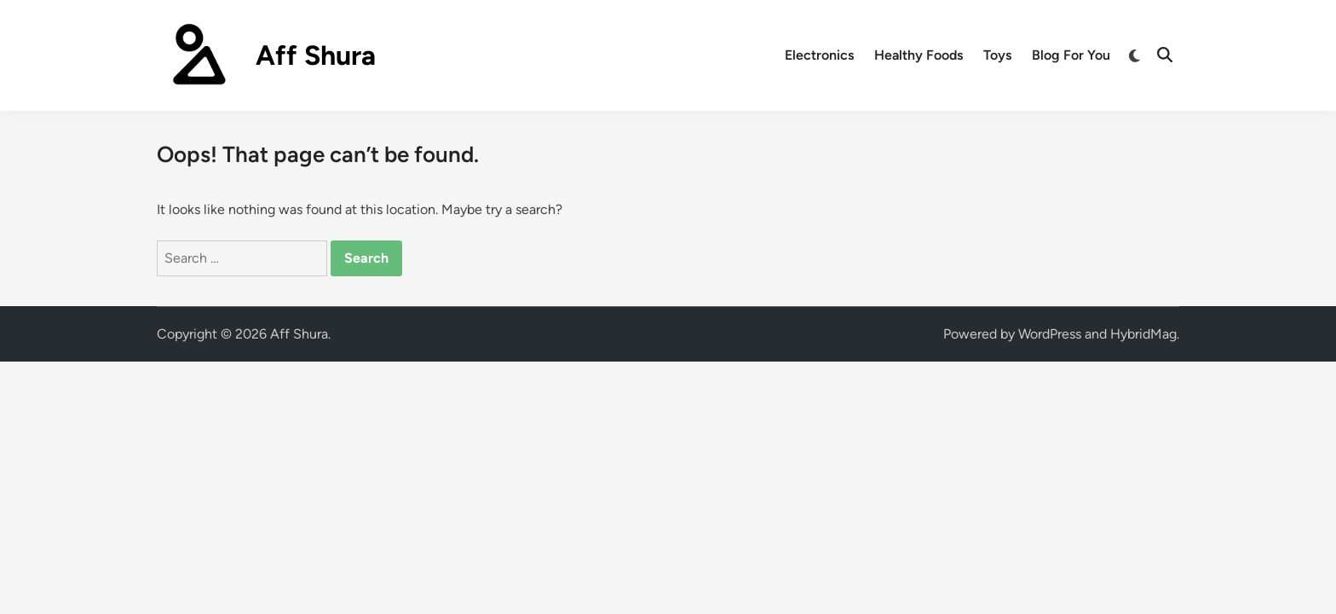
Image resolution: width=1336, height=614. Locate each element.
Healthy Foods (918, 55)
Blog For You (1071, 55)
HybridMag (1143, 334)
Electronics (819, 55)
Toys (997, 55)
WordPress (1049, 334)
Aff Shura (316, 55)
